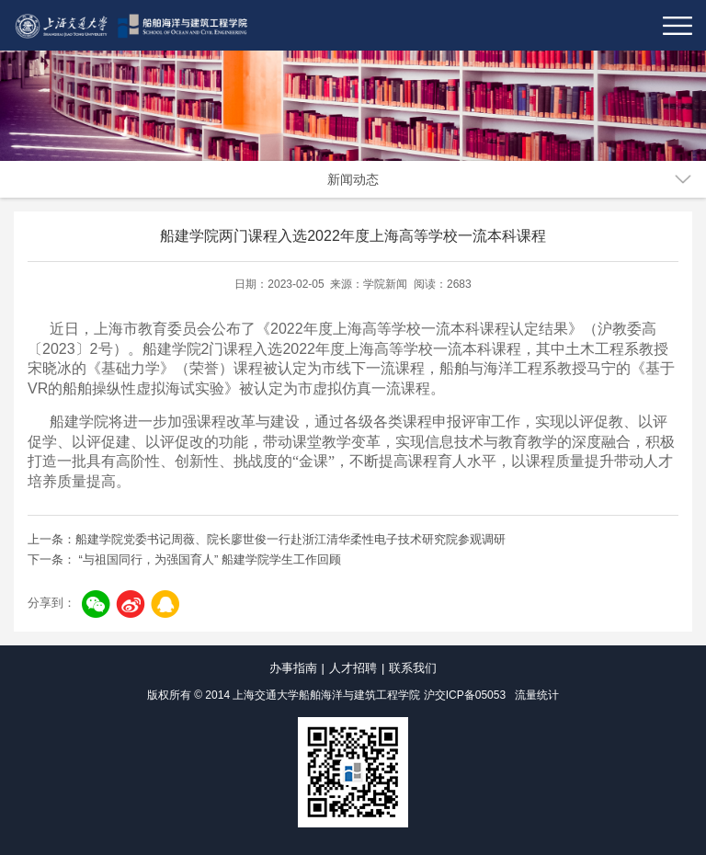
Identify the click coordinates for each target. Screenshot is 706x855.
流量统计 (537, 695)
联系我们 (413, 668)
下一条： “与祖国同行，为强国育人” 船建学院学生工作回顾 (184, 559)
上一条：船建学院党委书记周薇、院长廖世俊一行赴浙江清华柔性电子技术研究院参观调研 (267, 539)
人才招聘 (353, 668)
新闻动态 (353, 179)
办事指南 (293, 668)
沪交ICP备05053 (465, 695)
